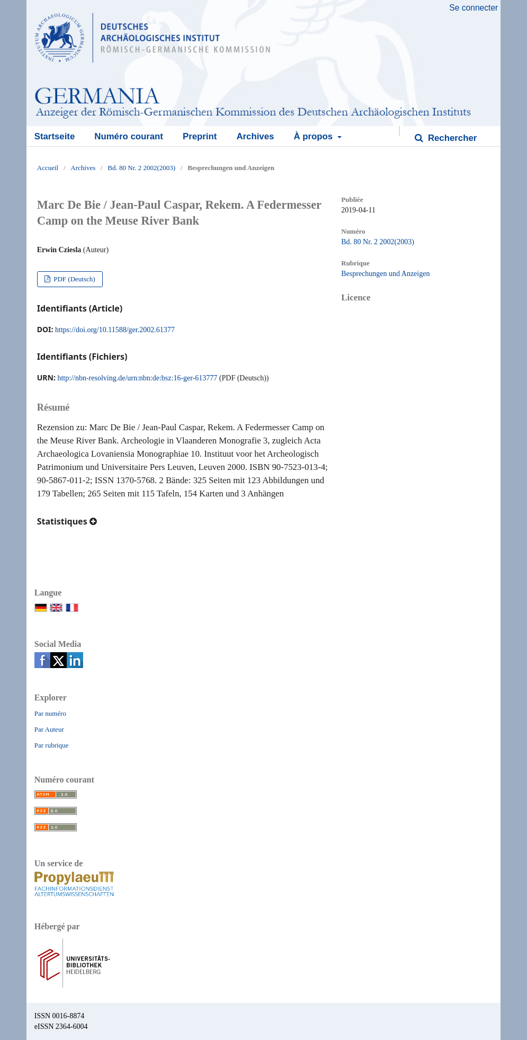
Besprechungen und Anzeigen (385, 274)
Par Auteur (49, 729)
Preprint (200, 136)
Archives (255, 136)
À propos (314, 136)
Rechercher (451, 138)
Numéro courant (128, 136)
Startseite (54, 136)
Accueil (47, 168)
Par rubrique (51, 745)
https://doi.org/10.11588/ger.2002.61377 (115, 330)
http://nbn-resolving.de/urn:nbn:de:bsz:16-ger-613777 (137, 378)
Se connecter (473, 7)
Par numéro (50, 713)
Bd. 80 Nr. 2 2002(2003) (141, 168)
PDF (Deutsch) (73, 279)
